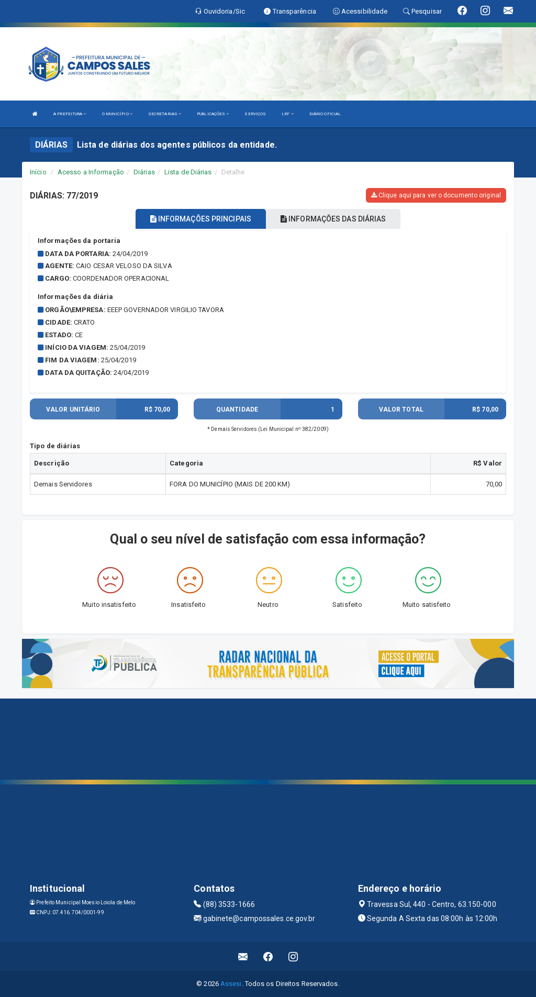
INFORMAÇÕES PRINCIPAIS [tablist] (200, 219)
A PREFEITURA (69, 114)
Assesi (231, 984)
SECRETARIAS (164, 114)
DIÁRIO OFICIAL (325, 114)
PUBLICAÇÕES (213, 114)
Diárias (144, 172)
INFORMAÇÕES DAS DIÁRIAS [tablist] (333, 219)
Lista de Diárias (188, 172)
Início (38, 172)
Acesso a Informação (91, 172)
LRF (288, 114)
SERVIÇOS (255, 114)
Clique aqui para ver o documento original (436, 195)
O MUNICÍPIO (117, 114)
